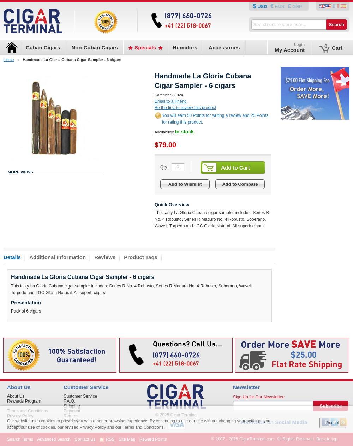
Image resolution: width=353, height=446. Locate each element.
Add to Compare (240, 184)
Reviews (104, 257)
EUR (280, 6)
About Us (15, 396)
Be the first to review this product (185, 107)
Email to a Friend (171, 101)
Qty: (164, 167)
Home (9, 60)
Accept (332, 422)
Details (12, 257)
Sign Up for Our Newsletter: (259, 396)
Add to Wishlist (185, 184)
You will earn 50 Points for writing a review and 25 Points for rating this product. (215, 119)
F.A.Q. (69, 401)
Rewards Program (24, 401)
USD (262, 6)
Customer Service (80, 396)
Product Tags (140, 257)
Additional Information (57, 257)
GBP (296, 6)
